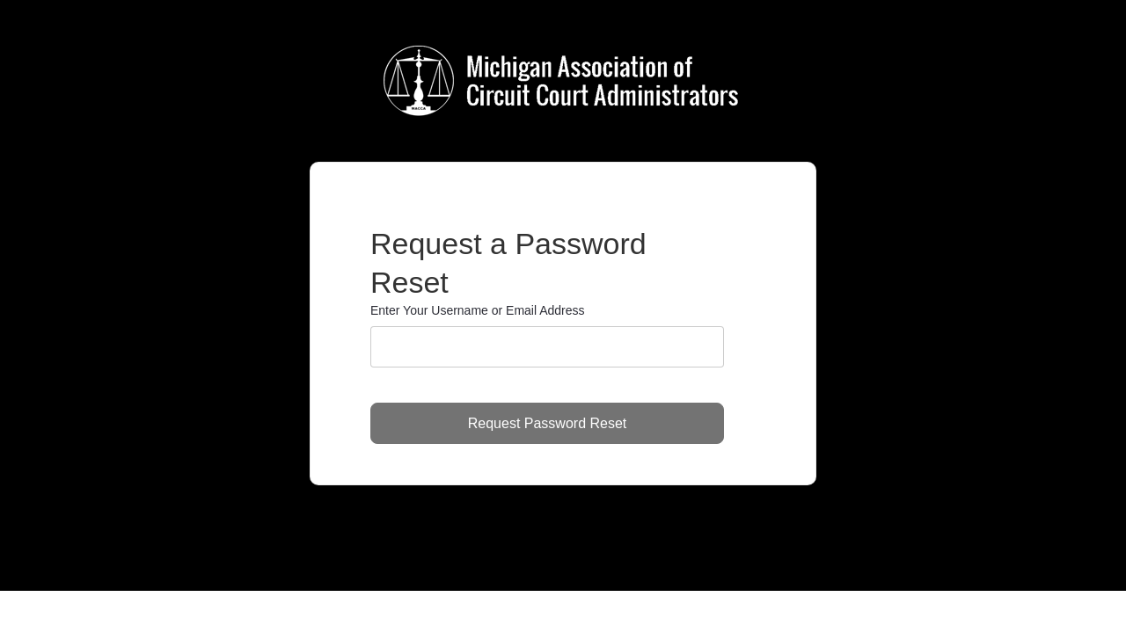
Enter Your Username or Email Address (477, 310)
